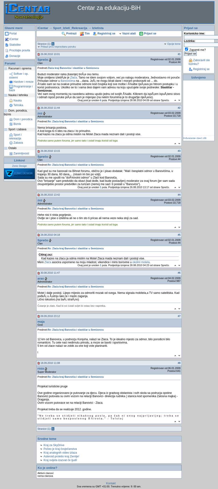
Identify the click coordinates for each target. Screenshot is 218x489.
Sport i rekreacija (15, 136)
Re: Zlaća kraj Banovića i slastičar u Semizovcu (76, 121)
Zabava (16, 142)
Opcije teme (172, 43)
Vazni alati (127, 33)
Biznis (15, 124)
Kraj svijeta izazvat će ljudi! (60, 460)
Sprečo (42, 59)
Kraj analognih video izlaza (60, 452)
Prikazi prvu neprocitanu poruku (56, 46)
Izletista (97, 28)
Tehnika (16, 105)
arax (40, 278)
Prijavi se (147, 33)
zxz (39, 113)
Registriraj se (104, 33)
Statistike (13, 44)
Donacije (12, 56)
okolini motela (141, 262)
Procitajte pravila (17, 50)
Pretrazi (69, 33)
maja (40, 321)
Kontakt (111, 483)
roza (40, 368)
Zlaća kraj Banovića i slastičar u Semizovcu (73, 68)
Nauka (15, 100)
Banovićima (68, 80)
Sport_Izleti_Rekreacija (70, 28)
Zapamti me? (197, 50)
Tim (84, 33)
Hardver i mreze (21, 81)
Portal (11, 33)
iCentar (11, 39)
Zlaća (73, 77)
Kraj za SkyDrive (54, 445)
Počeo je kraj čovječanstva (60, 449)
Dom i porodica (21, 119)
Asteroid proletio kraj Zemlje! (61, 456)
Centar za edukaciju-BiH (109, 7)
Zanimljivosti (19, 153)
